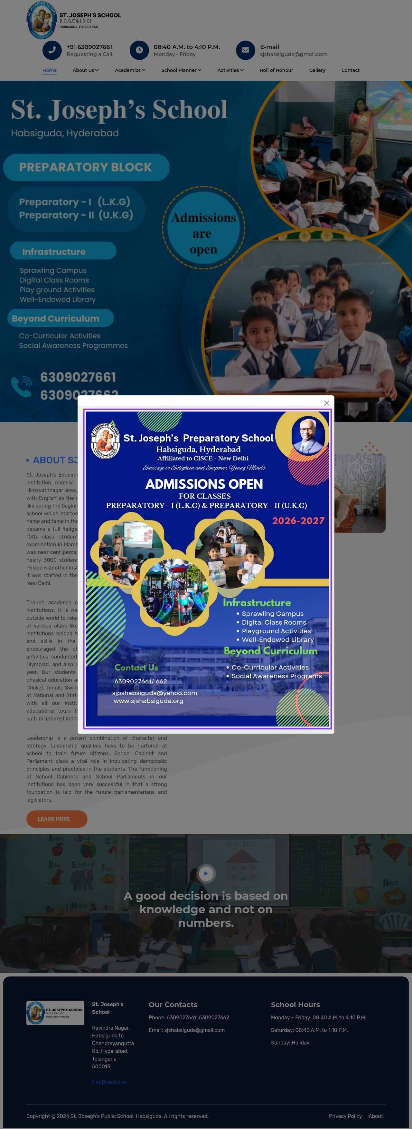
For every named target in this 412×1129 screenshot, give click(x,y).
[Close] (327, 403)
